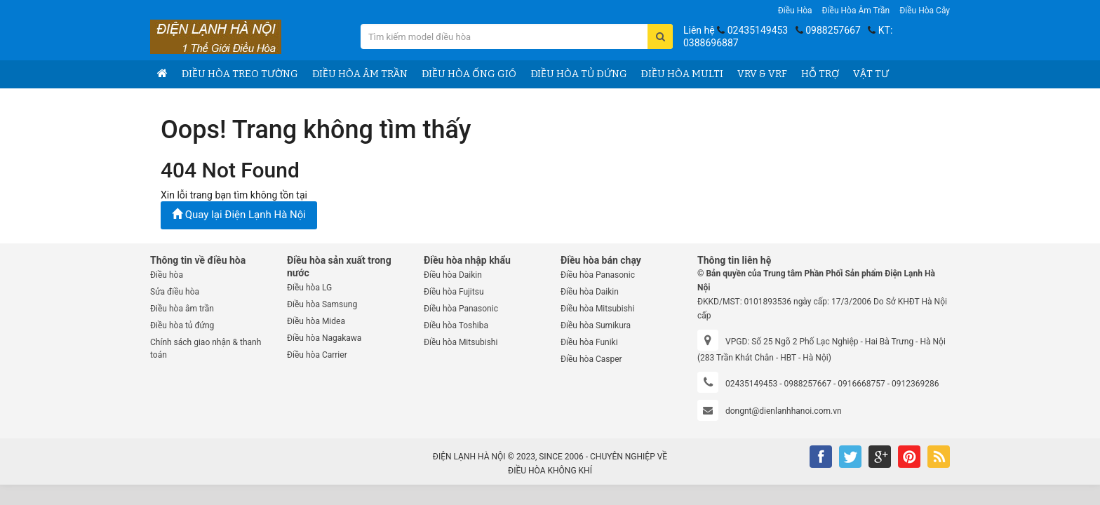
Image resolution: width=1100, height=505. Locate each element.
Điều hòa (795, 10)
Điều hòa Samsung (322, 304)
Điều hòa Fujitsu (454, 292)
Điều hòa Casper (591, 359)
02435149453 (758, 30)
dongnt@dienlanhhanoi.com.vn (783, 411)
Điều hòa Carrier (317, 355)
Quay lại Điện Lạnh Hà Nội (239, 214)
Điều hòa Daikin (453, 275)
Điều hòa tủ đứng (578, 74)
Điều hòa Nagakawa (324, 338)
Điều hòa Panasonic (461, 309)
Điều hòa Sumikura (596, 325)
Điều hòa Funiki (589, 342)
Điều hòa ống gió (469, 74)
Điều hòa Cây (924, 10)
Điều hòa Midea (316, 321)
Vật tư (871, 74)
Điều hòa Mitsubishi (460, 342)
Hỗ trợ (820, 74)
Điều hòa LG (309, 287)
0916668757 (861, 384)
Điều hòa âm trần (856, 10)
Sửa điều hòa (174, 292)
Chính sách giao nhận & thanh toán (205, 348)
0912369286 (915, 384)
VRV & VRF (762, 74)
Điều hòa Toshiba (456, 325)
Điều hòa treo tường (240, 74)
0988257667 (833, 30)
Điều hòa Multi (682, 74)
